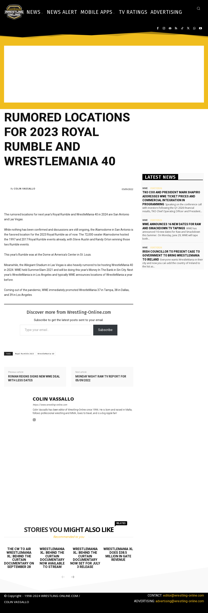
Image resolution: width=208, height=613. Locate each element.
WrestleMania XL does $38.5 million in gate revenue (118, 554)
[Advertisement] (104, 74)
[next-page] (73, 577)
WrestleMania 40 (46, 354)
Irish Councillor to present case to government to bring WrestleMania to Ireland (171, 255)
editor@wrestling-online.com (183, 595)
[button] (198, 8)
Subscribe (105, 330)
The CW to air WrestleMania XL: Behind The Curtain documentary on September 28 (19, 558)
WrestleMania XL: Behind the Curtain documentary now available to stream (52, 558)
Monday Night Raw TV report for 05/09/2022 (100, 378)
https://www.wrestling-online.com (50, 404)
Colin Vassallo (24, 188)
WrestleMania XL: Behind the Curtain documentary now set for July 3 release (85, 558)
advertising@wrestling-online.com (180, 601)
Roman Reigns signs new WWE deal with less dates (34, 378)
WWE (145, 188)
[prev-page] (63, 577)
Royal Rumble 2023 (24, 354)
